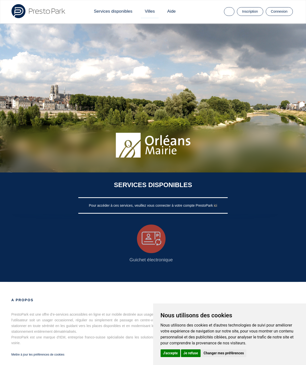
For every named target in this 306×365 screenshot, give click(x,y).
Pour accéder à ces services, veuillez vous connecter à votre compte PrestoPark (151, 205)
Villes (150, 11)
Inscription (250, 11)
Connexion (279, 11)
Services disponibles (113, 11)
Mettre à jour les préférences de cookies (37, 354)
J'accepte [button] (170, 353)
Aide (171, 11)
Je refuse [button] (190, 353)
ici (215, 205)
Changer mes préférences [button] (224, 353)
